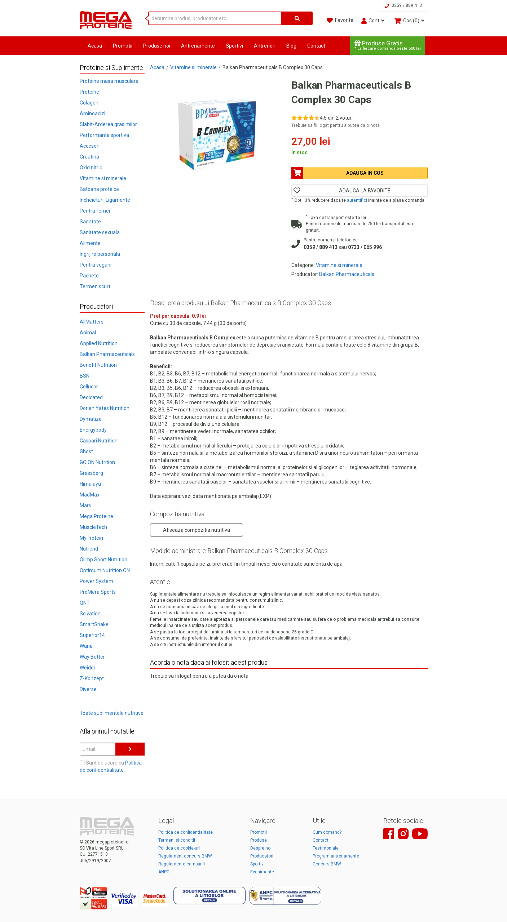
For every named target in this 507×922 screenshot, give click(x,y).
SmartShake (94, 624)
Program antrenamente (336, 856)
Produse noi (156, 46)
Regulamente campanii (181, 864)
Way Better (92, 657)
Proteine (89, 92)
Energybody (93, 430)
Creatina (89, 157)
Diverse (88, 689)
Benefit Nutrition (98, 365)
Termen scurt (95, 286)
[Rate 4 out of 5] (311, 117)
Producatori (261, 856)
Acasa (95, 46)
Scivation (90, 613)
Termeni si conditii (176, 840)
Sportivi (234, 46)
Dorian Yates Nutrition (104, 408)
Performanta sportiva (104, 135)
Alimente (90, 243)
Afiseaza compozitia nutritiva (196, 530)
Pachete (89, 276)
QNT (85, 603)
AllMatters (91, 322)
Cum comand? (327, 832)
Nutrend (89, 549)
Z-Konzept (92, 678)
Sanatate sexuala (100, 232)
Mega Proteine (96, 516)
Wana (86, 646)
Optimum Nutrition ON (105, 570)
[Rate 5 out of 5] (317, 117)
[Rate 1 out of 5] (294, 117)
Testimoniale (326, 848)
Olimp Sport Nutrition (103, 559)
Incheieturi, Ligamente (105, 200)
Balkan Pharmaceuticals (107, 354)
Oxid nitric (91, 167)
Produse (258, 840)
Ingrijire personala (100, 254)
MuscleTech (93, 527)
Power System (96, 581)
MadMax (90, 495)
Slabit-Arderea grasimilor (108, 124)
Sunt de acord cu (111, 766)
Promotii (122, 46)
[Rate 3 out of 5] (305, 117)
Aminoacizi (92, 113)
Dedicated (91, 397)
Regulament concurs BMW (185, 856)
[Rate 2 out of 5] (300, 117)
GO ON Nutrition (97, 462)
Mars (85, 505)
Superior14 (92, 635)
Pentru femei (95, 211)
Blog (291, 46)
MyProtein (91, 538)
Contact (316, 46)
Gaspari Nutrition (99, 441)
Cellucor (89, 386)
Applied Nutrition (99, 343)
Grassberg (91, 473)
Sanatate (90, 221)
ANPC (163, 871)
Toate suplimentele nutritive (112, 713)
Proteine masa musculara (109, 81)
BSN (84, 376)
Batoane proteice (99, 189)
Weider (88, 668)
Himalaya (90, 484)
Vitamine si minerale (103, 178)
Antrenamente (198, 46)
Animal (88, 332)
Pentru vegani (95, 265)
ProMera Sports (98, 592)
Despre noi (261, 848)
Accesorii (90, 146)
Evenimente (262, 871)
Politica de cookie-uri (179, 848)
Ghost (86, 451)
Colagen (89, 103)
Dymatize (91, 419)
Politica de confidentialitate (185, 832)
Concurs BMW (327, 864)
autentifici (357, 200)
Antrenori (264, 46)
